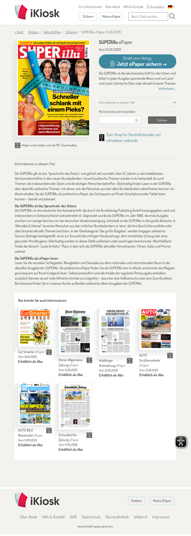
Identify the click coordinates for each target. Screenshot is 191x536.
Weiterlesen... (167, 88)
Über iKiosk (112, 6)
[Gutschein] (115, 120)
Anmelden (156, 7)
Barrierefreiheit (117, 516)
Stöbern (87, 16)
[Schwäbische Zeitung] (75, 406)
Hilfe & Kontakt (133, 6)
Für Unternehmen (90, 6)
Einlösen (162, 120)
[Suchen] (172, 16)
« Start (19, 32)
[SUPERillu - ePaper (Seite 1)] (54, 88)
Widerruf (140, 516)
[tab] (137, 111)
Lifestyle (71, 32)
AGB (73, 516)
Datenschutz (91, 516)
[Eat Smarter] (35, 327)
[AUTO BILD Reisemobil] (35, 403)
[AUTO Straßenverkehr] (156, 328)
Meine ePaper (111, 16)
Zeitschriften (52, 32)
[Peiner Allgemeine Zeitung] (75, 331)
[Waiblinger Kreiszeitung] (115, 331)
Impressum (161, 516)
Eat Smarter (31, 352)
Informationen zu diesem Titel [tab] (117, 102)
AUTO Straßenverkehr (150, 360)
